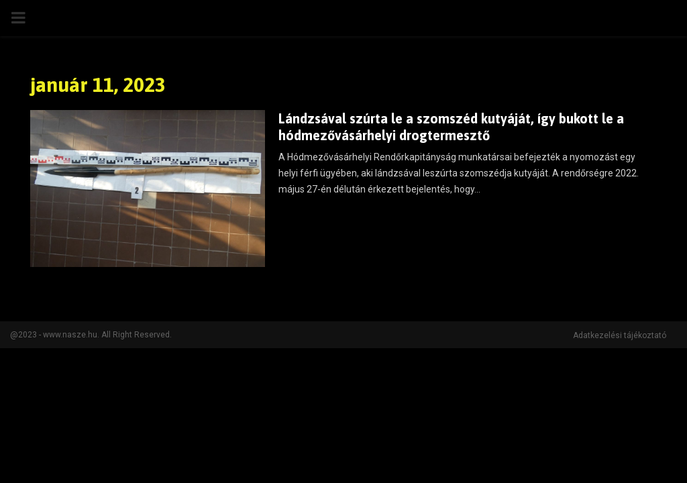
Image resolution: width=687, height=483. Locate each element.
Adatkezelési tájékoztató (619, 335)
